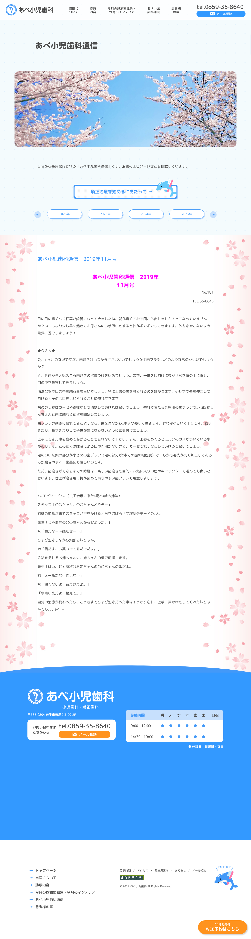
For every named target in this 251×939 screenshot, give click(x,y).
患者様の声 (176, 10)
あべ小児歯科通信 (153, 10)
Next (213, 214)
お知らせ (180, 870)
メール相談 (224, 14)
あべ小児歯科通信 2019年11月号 (77, 258)
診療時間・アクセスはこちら (239, 44)
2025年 (105, 214)
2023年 (187, 214)
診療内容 (93, 10)
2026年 (64, 214)
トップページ (45, 870)
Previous (37, 214)
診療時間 (125, 870)
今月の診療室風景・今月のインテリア (122, 10)
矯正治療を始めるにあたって (122, 192)
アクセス (142, 870)
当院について (73, 10)
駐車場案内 (161, 870)
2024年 (146, 214)
